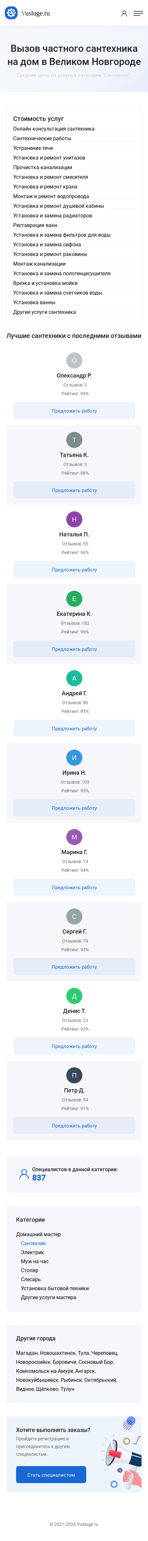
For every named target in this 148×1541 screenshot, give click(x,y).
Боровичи (64, 1362)
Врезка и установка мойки (45, 283)
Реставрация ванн (35, 225)
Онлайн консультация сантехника (54, 129)
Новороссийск (33, 1362)
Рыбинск (71, 1380)
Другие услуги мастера (48, 1297)
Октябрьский (100, 1380)
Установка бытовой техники (55, 1288)
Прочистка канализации (42, 167)
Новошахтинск (58, 1353)
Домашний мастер (38, 1234)
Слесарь (31, 1279)
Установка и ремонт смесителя (50, 177)
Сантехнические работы (42, 138)
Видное (25, 1389)
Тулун (67, 1389)
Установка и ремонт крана (45, 187)
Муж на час (35, 1261)
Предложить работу (74, 411)
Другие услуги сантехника (44, 312)
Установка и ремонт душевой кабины (58, 206)
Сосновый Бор (96, 1362)
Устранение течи (33, 148)
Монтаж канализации (39, 264)
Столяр (29, 1270)
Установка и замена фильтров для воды (62, 235)
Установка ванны (34, 302)
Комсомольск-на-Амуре (44, 1371)
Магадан (27, 1353)
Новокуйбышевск (37, 1380)
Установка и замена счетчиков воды (57, 293)
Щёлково (47, 1389)
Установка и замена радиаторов (52, 216)
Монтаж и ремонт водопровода (51, 196)
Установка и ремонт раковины (50, 254)
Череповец (104, 1353)
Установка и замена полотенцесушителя (62, 273)
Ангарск (85, 1371)
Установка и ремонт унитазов (49, 158)
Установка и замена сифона (47, 245)
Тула (83, 1353)
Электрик (32, 1252)
